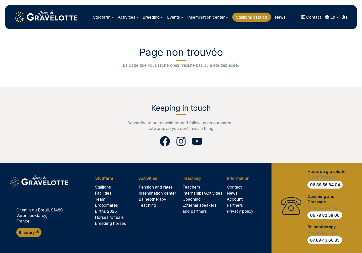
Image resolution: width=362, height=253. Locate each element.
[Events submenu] (175, 17)
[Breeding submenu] (153, 17)
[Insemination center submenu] (207, 17)
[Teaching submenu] (193, 178)
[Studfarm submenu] (103, 17)
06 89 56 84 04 (325, 184)
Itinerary (29, 232)
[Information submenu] (240, 178)
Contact (313, 17)
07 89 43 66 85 (324, 240)
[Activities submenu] (128, 17)
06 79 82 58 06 (324, 215)
